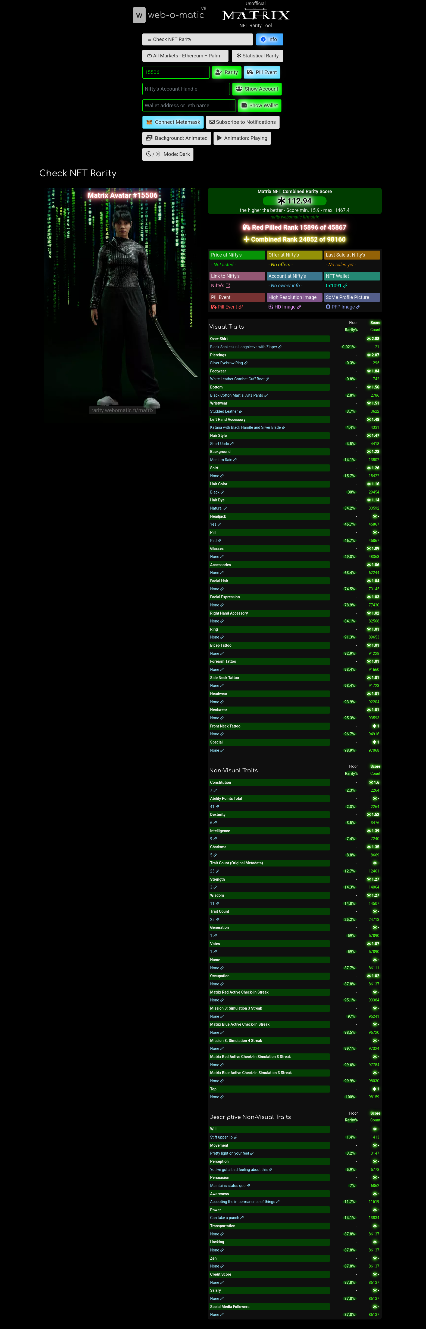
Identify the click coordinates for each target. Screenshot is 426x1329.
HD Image (285, 307)
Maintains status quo (230, 1185)
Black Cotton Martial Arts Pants (239, 395)
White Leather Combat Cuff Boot (240, 379)
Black (217, 492)
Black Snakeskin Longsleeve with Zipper (246, 347)
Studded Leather (226, 411)
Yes (215, 524)
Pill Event (227, 307)
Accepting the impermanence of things (245, 1202)
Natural (218, 508)
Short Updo (222, 444)
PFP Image (343, 307)
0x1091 (337, 285)
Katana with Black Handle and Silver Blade (248, 427)
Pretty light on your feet (232, 1153)
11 (214, 903)
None (217, 476)
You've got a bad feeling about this (241, 1169)
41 (214, 806)
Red (215, 540)
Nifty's (220, 285)
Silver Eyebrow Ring (229, 363)
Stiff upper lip (223, 1137)
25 (214, 871)
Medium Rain (223, 460)
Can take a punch (227, 1218)
